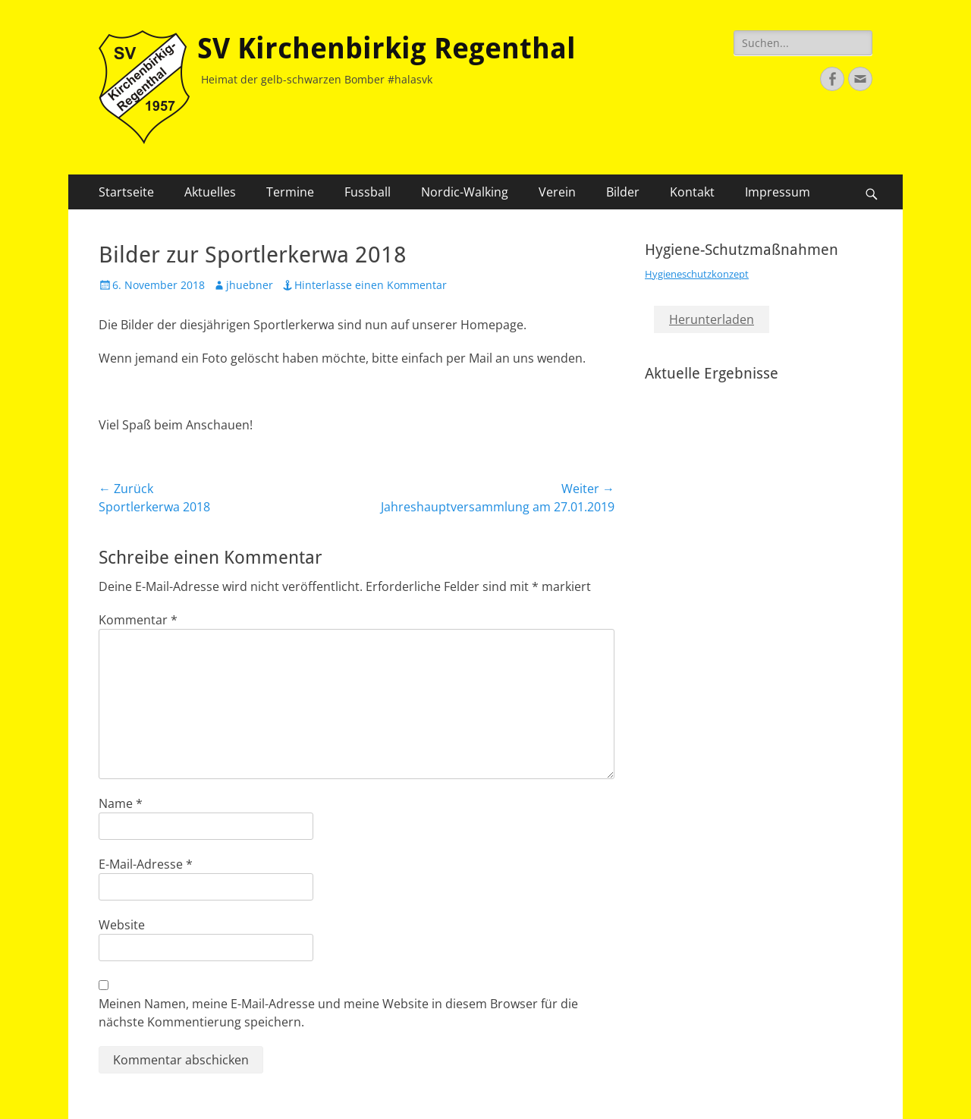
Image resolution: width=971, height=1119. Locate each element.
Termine (290, 192)
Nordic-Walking (464, 192)
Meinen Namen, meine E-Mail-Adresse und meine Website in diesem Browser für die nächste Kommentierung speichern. (338, 1012)
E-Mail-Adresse (146, 864)
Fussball (367, 192)
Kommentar (138, 619)
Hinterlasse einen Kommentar (370, 285)
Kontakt (692, 192)
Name (121, 803)
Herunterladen (711, 319)
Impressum (777, 192)
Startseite (126, 192)
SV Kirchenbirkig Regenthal (386, 48)
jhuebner (249, 285)
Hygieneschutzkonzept (697, 274)
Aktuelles (210, 192)
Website (122, 924)
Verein (557, 192)
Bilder (622, 192)
